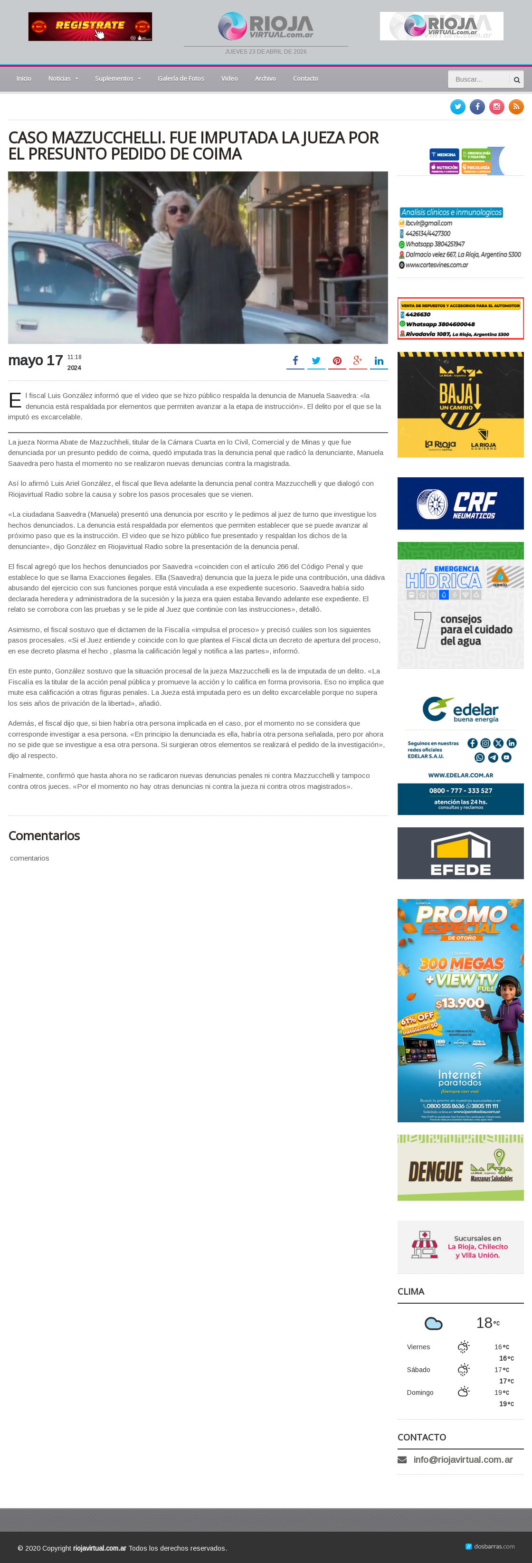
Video (229, 78)
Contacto (305, 78)
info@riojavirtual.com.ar (463, 1460)
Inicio (24, 78)
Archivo (265, 78)
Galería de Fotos (181, 78)
